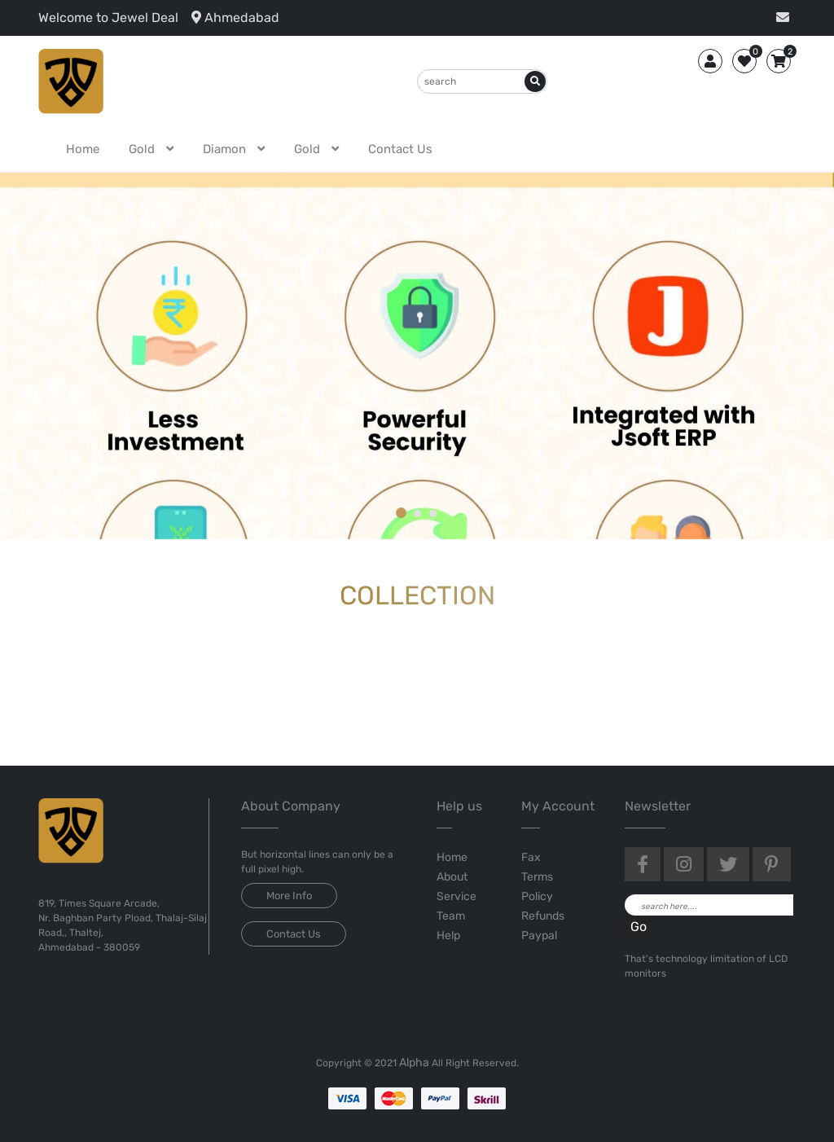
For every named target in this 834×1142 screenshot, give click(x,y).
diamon (226, 149)
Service (456, 896)
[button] (402, 513)
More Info (289, 895)
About (452, 877)
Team (451, 916)
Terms (537, 877)
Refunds (542, 916)
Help (448, 935)
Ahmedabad (235, 17)
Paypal (539, 935)
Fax (531, 857)
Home (82, 149)
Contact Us (400, 149)
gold (143, 149)
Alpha (414, 1063)
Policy (537, 896)
